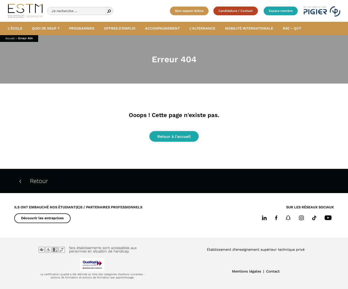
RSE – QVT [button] (292, 28)
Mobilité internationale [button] (249, 28)
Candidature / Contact (235, 11)
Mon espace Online (189, 11)
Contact (273, 271)
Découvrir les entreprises (42, 218)
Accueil (9, 38)
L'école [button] (15, 28)
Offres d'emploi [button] (119, 28)
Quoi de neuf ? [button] (45, 28)
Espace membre (281, 11)
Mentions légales (246, 271)
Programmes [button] (81, 28)
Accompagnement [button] (162, 28)
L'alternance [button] (202, 28)
